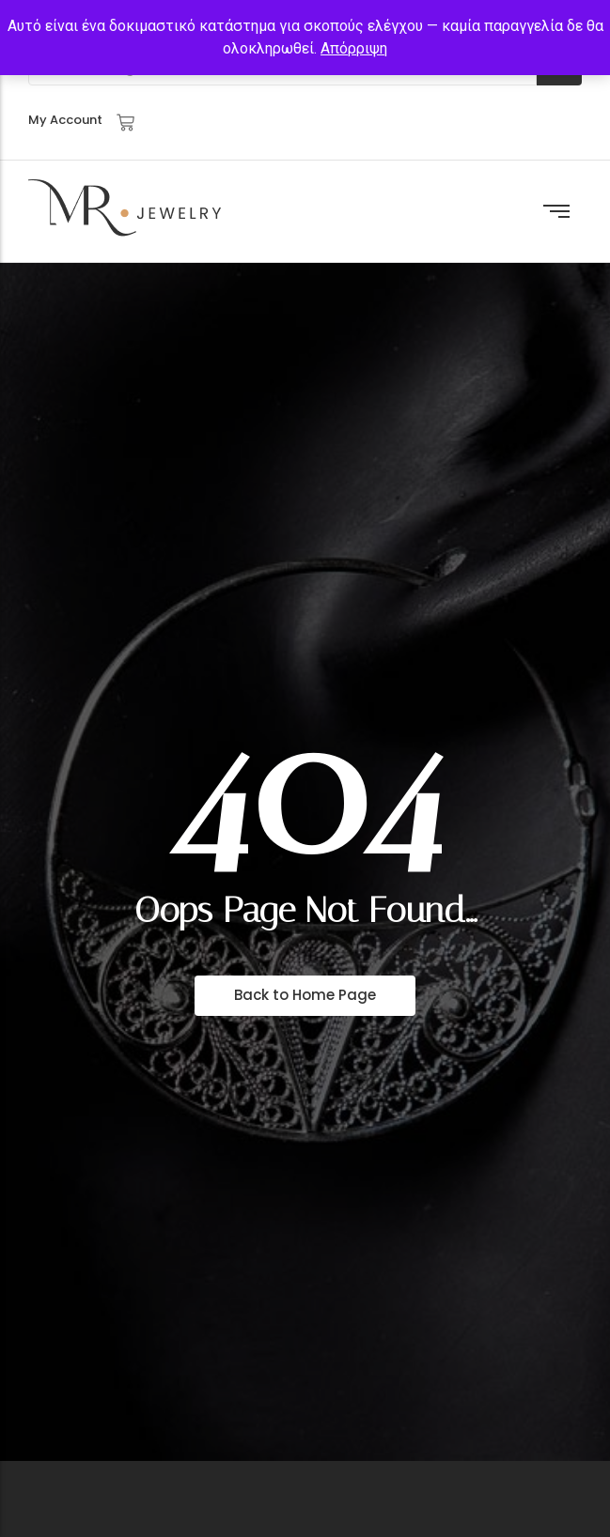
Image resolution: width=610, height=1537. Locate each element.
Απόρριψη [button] (354, 48)
